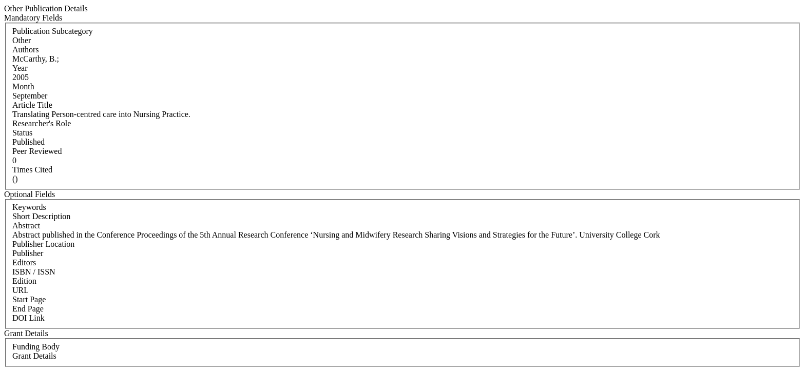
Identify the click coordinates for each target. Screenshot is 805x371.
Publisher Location (43, 244)
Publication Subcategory (52, 31)
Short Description (41, 216)
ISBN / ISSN (33, 271)
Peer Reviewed (37, 151)
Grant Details (34, 356)
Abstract (26, 225)
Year (19, 68)
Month (23, 86)
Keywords (29, 207)
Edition (24, 281)
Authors (25, 49)
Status (22, 132)
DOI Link (28, 318)
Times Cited (32, 169)
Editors (24, 262)
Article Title (32, 105)
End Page (28, 308)
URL (20, 290)
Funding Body (36, 346)
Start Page (29, 299)
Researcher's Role (41, 123)
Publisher (27, 253)
